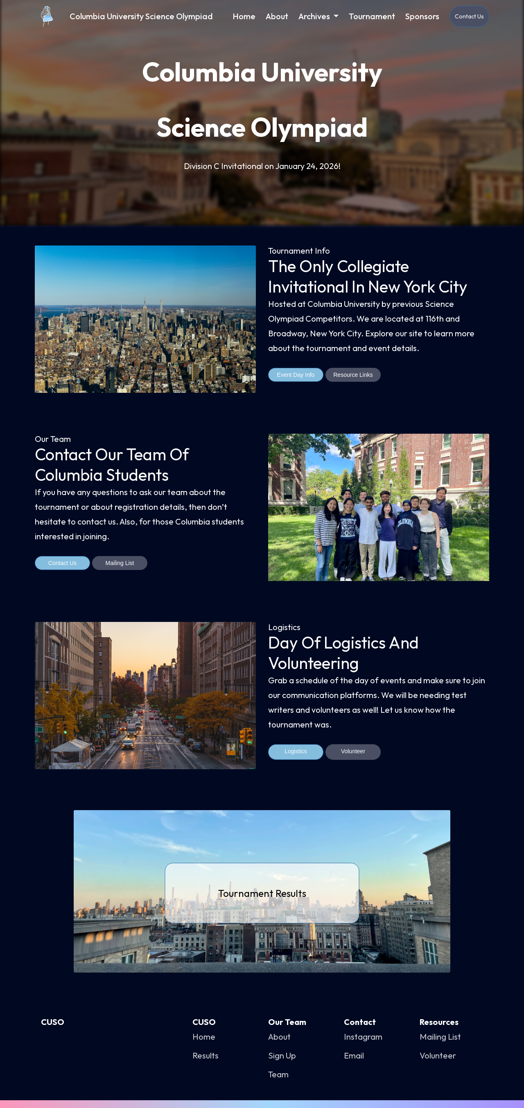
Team (278, 1074)
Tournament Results (262, 893)
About (277, 16)
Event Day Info (296, 375)
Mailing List (119, 563)
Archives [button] (315, 16)
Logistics (296, 751)
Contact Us (469, 16)
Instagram (363, 1036)
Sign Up (282, 1055)
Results (205, 1055)
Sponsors (422, 16)
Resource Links (353, 375)
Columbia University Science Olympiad (141, 16)
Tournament (372, 16)
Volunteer (353, 751)
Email (354, 1055)
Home (247, 16)
